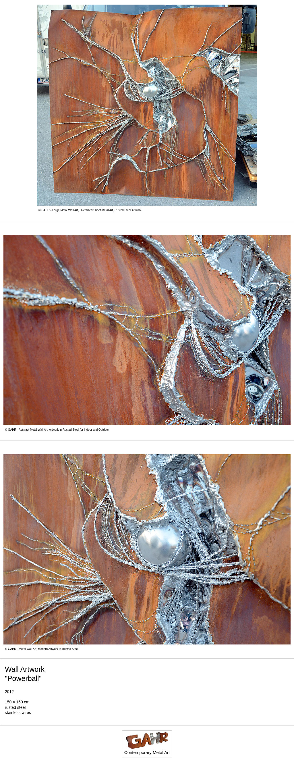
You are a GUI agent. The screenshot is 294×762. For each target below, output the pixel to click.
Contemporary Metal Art (147, 743)
